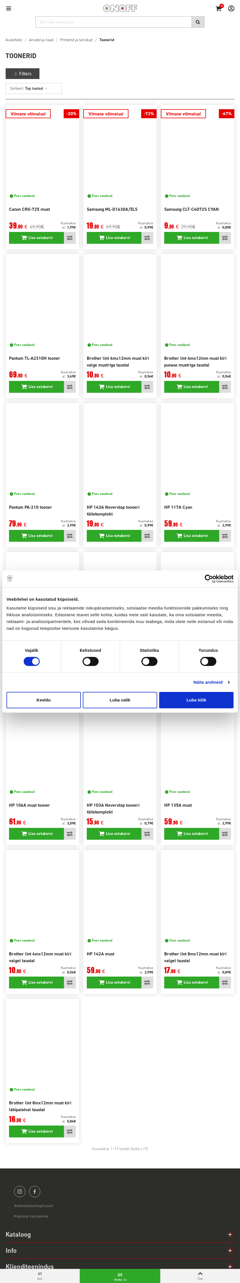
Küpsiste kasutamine (31, 1216)
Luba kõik (196, 700)
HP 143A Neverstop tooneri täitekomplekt (113, 510)
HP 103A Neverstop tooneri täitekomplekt (113, 808)
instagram (19, 1191)
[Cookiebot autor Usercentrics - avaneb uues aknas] (209, 578)
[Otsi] (120, 22)
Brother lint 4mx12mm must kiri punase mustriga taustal (195, 361)
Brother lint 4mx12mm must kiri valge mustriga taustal (118, 361)
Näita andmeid (208, 682)
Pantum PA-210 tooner (30, 507)
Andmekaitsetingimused (33, 1206)
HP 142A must (100, 954)
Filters (23, 73)
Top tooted (36, 88)
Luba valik (120, 700)
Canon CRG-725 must (29, 209)
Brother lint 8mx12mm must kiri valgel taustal (195, 957)
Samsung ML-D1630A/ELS (112, 209)
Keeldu (44, 700)
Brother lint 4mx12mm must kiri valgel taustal (40, 957)
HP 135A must (178, 805)
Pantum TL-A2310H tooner (34, 358)
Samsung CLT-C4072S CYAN (191, 209)
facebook (34, 1191)
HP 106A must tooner (29, 805)
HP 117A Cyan (178, 507)
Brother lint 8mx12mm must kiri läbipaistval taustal (40, 1106)
